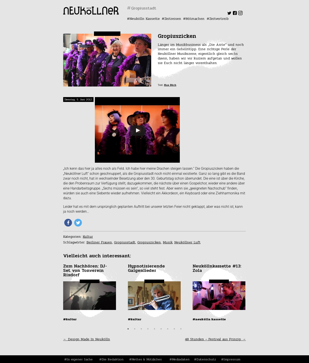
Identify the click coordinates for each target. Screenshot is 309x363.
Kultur (88, 236)
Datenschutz (206, 359)
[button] (68, 223)
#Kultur (70, 319)
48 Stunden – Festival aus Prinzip (215, 339)
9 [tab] (181, 329)
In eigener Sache (80, 359)
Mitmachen (195, 18)
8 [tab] (174, 329)
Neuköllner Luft (187, 242)
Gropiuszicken (149, 242)
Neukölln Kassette (145, 18)
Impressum (232, 359)
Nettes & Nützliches (147, 359)
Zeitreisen (172, 18)
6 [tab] (161, 329)
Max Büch (170, 85)
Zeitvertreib (219, 18)
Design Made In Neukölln (86, 339)
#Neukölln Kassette (209, 319)
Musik (167, 242)
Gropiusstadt (124, 242)
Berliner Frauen (99, 242)
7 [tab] (168, 329)
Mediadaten (180, 359)
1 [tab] (128, 329)
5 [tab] (154, 329)
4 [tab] (148, 329)
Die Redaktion (112, 359)
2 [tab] (134, 329)
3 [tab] (141, 329)
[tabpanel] (90, 292)
